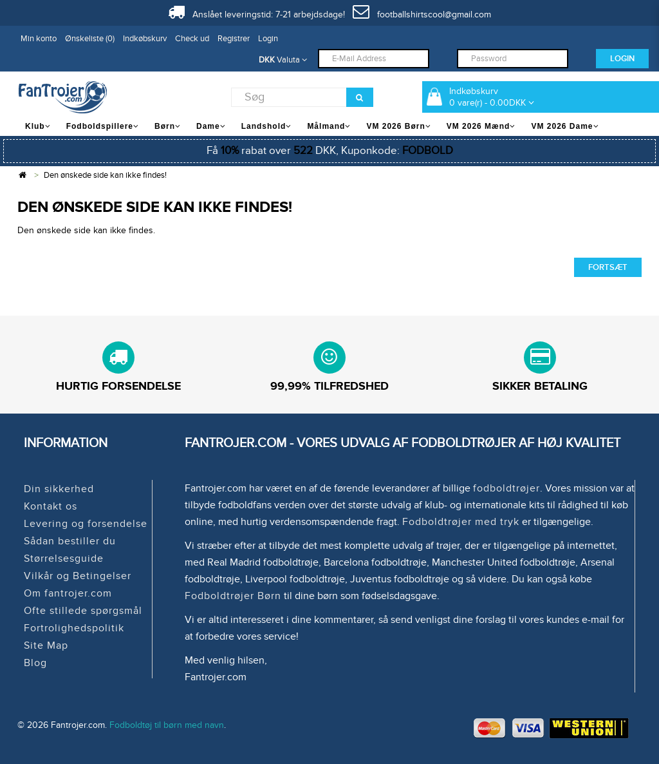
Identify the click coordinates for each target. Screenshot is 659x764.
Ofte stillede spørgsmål (83, 610)
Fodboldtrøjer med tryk (460, 521)
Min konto (39, 38)
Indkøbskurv (145, 38)
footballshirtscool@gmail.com (422, 14)
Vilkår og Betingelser (77, 575)
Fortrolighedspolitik (74, 628)
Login (268, 38)
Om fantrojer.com (68, 593)
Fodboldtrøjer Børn (233, 595)
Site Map (46, 645)
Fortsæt (607, 267)
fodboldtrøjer (506, 488)
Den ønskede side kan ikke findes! (105, 175)
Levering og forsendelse (85, 523)
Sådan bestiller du (70, 541)
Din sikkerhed (59, 488)
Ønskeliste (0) (90, 38)
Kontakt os (50, 506)
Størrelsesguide (64, 558)
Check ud (192, 38)
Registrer (234, 38)
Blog (35, 662)
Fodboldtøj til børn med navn (166, 725)
